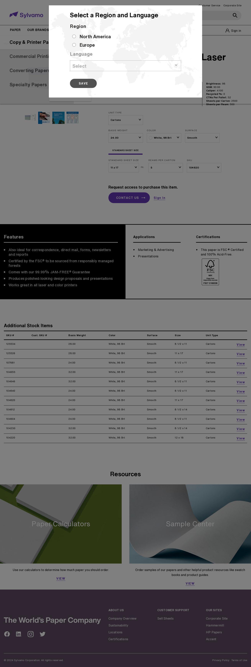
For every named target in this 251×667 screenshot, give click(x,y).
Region (78, 26)
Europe (87, 44)
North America (95, 36)
